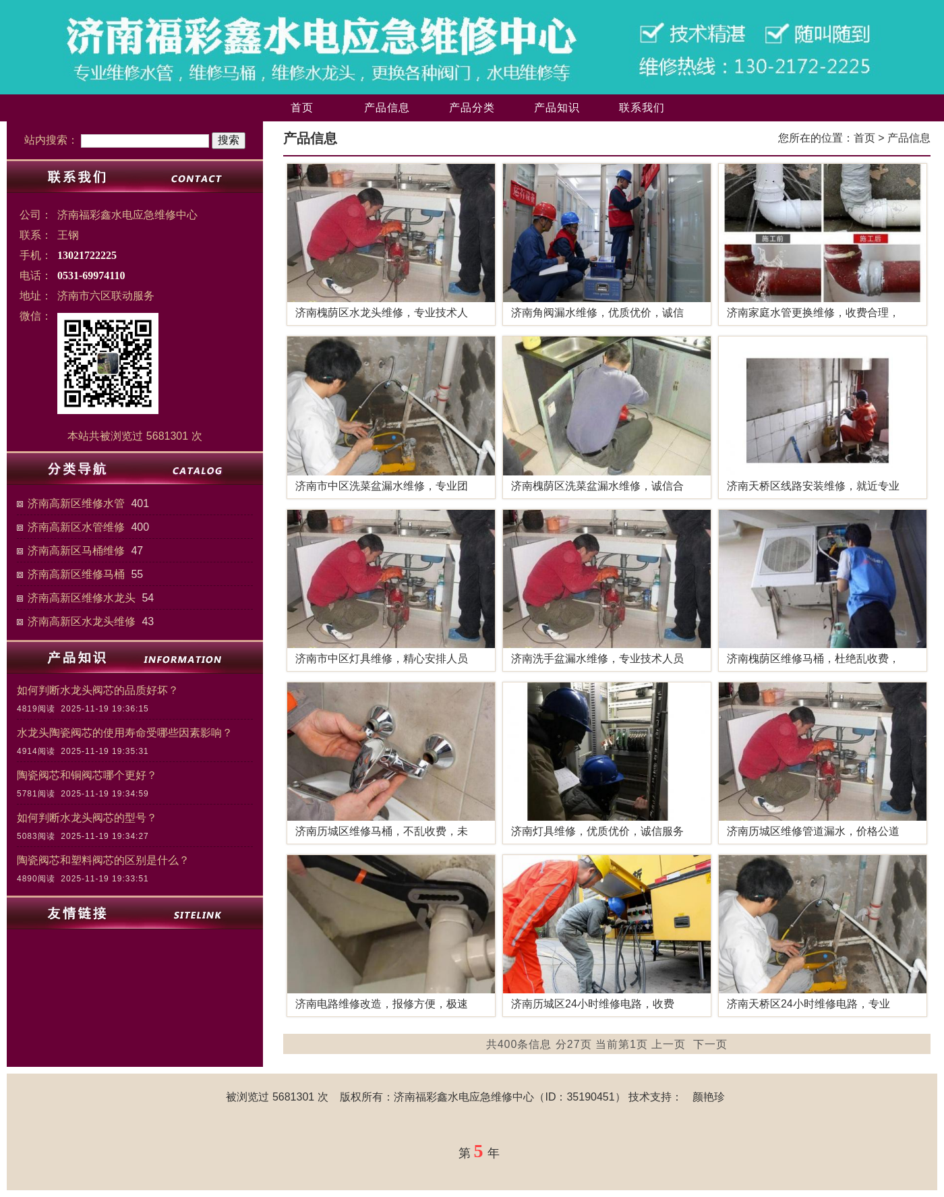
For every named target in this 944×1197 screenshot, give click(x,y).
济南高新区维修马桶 (76, 574)
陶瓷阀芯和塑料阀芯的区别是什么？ (103, 860)
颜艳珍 (708, 1097)
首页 (302, 107)
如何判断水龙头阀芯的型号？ (87, 817)
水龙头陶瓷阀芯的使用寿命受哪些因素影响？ (125, 732)
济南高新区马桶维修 (76, 550)
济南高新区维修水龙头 (82, 598)
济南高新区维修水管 (76, 503)
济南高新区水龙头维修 (82, 621)
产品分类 (472, 107)
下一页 (710, 1044)
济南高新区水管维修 (76, 527)
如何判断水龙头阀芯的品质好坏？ (98, 690)
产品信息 (387, 107)
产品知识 (557, 107)
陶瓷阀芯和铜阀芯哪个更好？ (87, 775)
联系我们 (642, 107)
